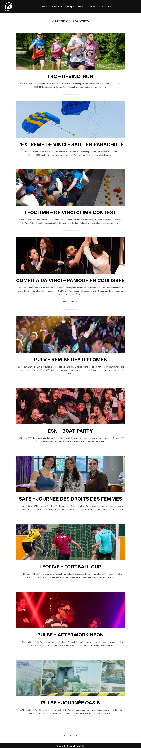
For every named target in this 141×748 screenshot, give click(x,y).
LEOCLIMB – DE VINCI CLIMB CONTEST (70, 212)
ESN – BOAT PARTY (70, 431)
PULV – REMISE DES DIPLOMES (70, 359)
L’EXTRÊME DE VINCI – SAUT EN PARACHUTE (70, 144)
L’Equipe (70, 6)
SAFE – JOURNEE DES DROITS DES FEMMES (70, 499)
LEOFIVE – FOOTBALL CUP (70, 567)
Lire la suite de (72, 301)
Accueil (44, 6)
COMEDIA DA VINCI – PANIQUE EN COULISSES (70, 280)
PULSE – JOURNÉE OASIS (70, 703)
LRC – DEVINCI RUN (70, 76)
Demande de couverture (99, 6)
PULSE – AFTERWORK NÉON (70, 635)
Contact (81, 6)
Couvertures (56, 6)
